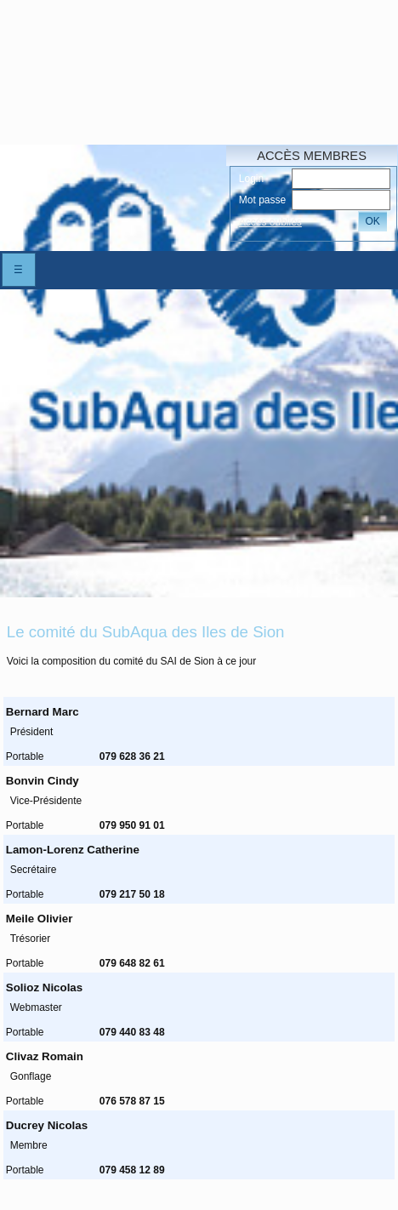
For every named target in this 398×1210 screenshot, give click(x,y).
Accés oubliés (270, 222)
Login (251, 179)
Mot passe (262, 200)
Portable (25, 756)
